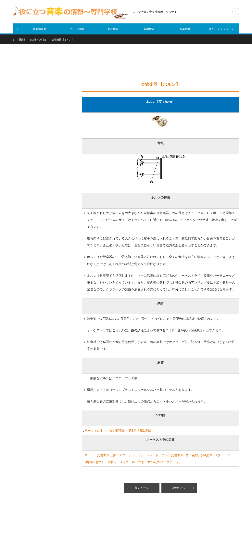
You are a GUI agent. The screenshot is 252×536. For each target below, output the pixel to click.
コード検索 (77, 29)
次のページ (179, 487)
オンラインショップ (221, 29)
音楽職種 (185, 29)
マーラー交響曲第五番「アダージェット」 (114, 455)
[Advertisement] (159, 65)
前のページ (142, 487)
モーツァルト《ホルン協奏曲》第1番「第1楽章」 (119, 430)
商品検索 (113, 29)
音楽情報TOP (41, 29)
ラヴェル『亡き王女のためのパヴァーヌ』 (152, 462)
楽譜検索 (149, 29)
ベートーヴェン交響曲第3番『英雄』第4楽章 (180, 455)
